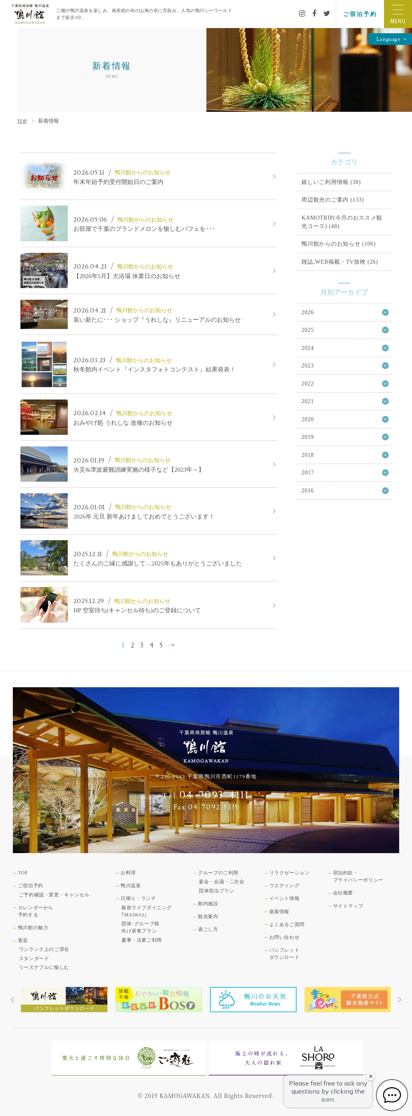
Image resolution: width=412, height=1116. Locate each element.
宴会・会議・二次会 (221, 881)
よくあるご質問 (287, 924)
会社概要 (343, 893)
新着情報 (279, 911)
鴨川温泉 (131, 885)
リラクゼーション (289, 873)
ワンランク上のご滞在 (44, 949)
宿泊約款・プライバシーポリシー (358, 876)
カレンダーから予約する (35, 911)
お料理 (128, 873)
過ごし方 (208, 929)
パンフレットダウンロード (284, 953)
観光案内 (208, 916)
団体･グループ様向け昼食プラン (140, 927)
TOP (22, 121)
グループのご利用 (218, 873)
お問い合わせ (284, 937)
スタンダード (34, 958)
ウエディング (284, 885)
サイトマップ (348, 906)
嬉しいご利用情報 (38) (331, 182)
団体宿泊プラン (216, 891)
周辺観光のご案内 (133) (332, 199)
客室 (23, 940)
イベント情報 (284, 898)
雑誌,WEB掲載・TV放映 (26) (339, 261)
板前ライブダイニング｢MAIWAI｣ (146, 911)
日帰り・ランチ (138, 898)
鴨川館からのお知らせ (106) (338, 243)
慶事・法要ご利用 (141, 940)
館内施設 (208, 903)
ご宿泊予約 (360, 14)
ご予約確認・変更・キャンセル (54, 895)
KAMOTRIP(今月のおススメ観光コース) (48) (341, 221)
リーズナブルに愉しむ (44, 967)
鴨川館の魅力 (33, 927)
